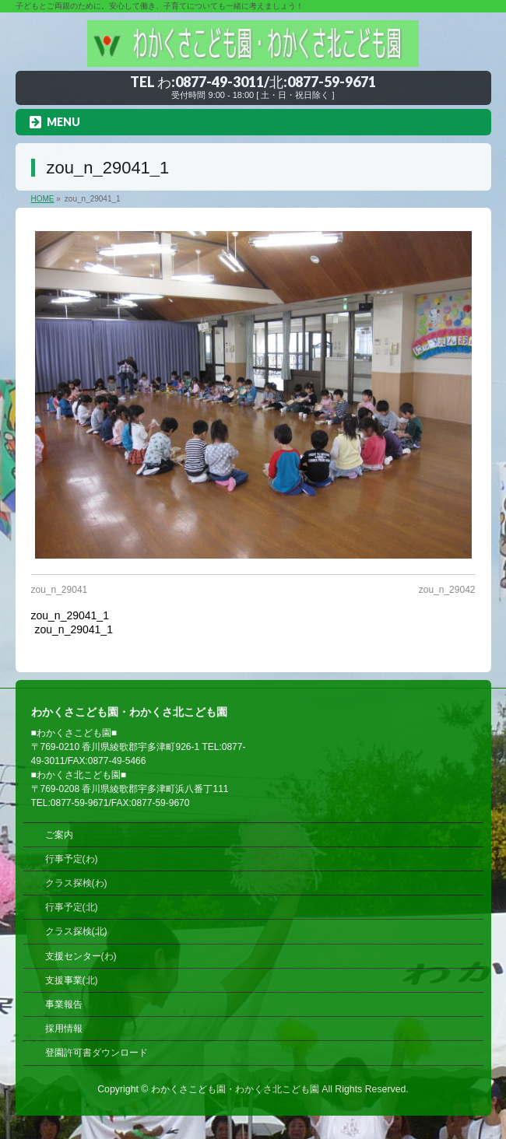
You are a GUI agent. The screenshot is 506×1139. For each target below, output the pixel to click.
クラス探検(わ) (76, 883)
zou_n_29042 (447, 589)
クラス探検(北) (76, 931)
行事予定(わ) (71, 858)
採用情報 (64, 1028)
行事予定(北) (71, 907)
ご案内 (59, 834)
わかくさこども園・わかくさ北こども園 (235, 1089)
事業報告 (64, 1004)
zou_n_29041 (59, 589)
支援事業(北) (71, 980)
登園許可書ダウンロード (96, 1052)
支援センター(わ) (81, 956)
